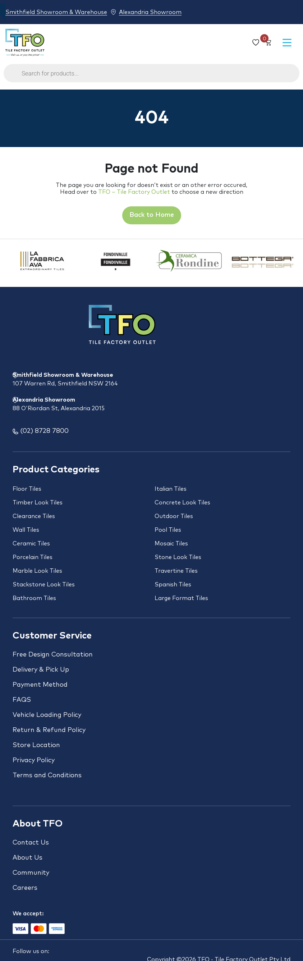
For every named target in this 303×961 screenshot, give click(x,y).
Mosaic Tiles (171, 543)
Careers (25, 888)
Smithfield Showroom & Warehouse (56, 12)
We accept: (28, 913)
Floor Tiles (27, 489)
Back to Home (151, 215)
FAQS (22, 700)
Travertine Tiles (176, 571)
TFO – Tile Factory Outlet (134, 192)
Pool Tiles (168, 530)
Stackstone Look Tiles (44, 584)
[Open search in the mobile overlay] (151, 77)
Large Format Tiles (181, 598)
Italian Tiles (171, 489)
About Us (27, 858)
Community (31, 873)
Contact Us (31, 842)
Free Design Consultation (53, 654)
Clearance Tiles (34, 516)
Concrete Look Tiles (182, 502)
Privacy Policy (34, 760)
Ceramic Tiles (31, 543)
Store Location (36, 745)
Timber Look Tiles (38, 502)
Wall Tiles (26, 530)
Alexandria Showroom (150, 12)
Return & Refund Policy (49, 730)
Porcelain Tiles (32, 557)
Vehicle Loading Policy (47, 715)
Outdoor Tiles (174, 516)
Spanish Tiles (173, 584)
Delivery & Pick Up (41, 670)
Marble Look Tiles (37, 571)
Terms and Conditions (47, 775)
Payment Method (40, 685)
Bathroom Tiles (34, 598)
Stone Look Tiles (178, 557)
